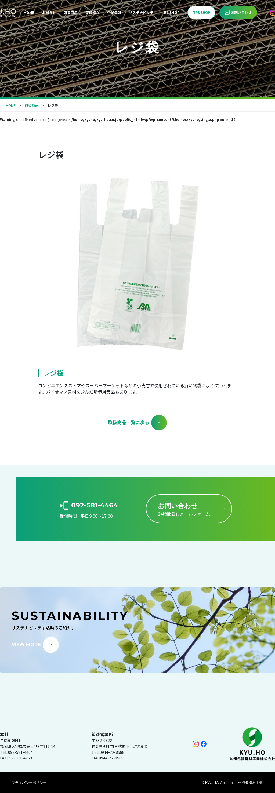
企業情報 (114, 12)
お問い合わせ (241, 12)
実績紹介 (92, 12)
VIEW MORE (26, 644)
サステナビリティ (143, 12)
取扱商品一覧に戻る (128, 422)
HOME (29, 12)
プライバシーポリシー (29, 782)
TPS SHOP (201, 12)
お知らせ (49, 12)
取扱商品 (71, 12)
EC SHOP (172, 12)
